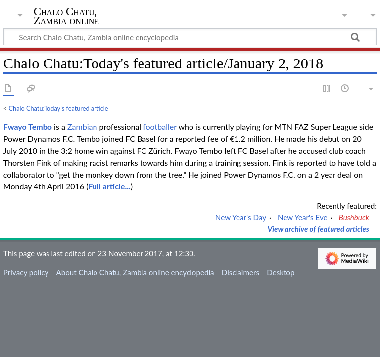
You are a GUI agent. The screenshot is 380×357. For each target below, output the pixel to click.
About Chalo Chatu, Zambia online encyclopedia (135, 272)
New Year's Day (240, 217)
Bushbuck (354, 217)
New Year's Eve (303, 217)
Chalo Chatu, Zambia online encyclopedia (66, 21)
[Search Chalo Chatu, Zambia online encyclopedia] (190, 37)
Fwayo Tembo (27, 126)
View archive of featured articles (318, 228)
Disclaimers (240, 272)
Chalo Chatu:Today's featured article (58, 108)
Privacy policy (25, 272)
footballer (159, 126)
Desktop (280, 272)
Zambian (82, 126)
